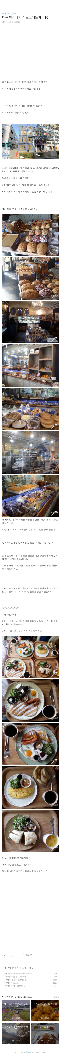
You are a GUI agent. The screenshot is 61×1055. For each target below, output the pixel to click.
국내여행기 (8, 968)
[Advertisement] (30, 910)
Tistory (44, 1052)
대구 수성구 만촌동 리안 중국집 (15, 977)
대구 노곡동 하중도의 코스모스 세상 (16, 974)
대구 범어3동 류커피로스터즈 (14, 980)
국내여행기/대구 (9, 13)
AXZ (29, 1052)
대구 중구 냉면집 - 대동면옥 (13, 986)
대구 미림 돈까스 (10, 983)
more (56, 997)
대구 (16, 968)
